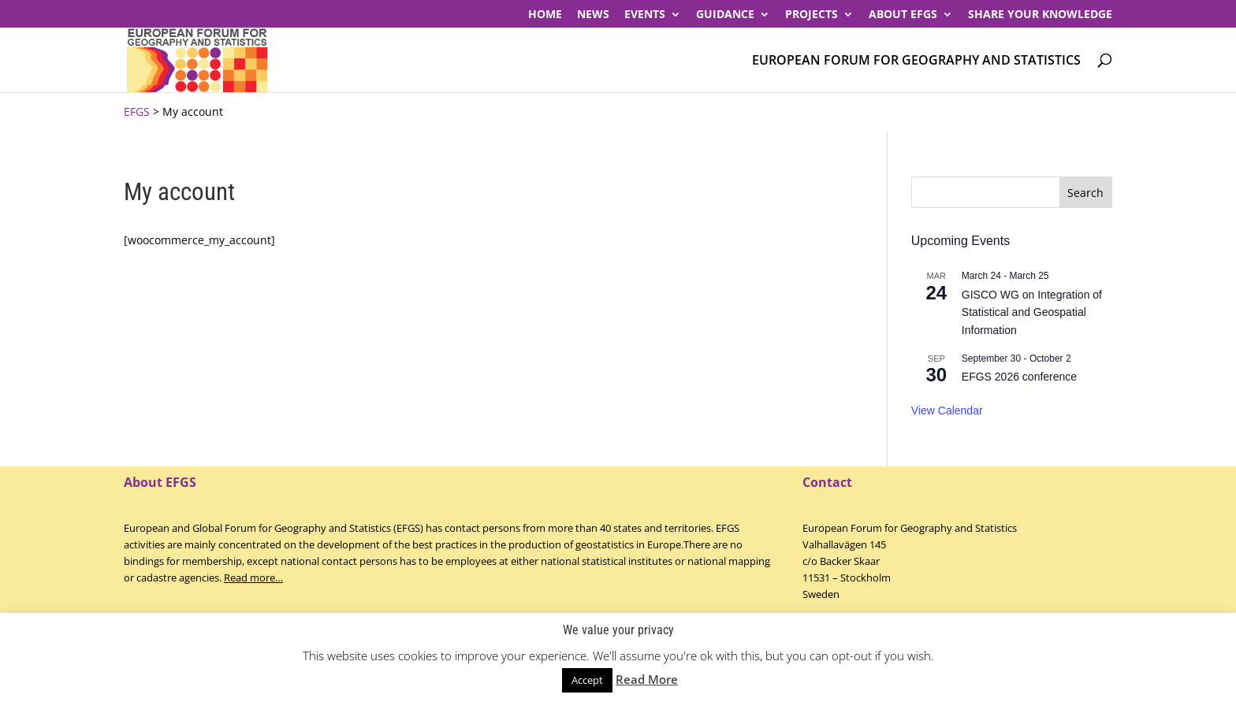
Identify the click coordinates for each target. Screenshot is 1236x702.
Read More (647, 679)
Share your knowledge (1040, 15)
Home (545, 15)
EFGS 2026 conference (1019, 376)
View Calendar (947, 410)
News (593, 15)
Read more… (253, 577)
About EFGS (903, 15)
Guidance (725, 15)
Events (644, 15)
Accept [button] (587, 680)
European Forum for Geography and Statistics (916, 61)
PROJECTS (811, 15)
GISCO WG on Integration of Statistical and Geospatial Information (1032, 312)
